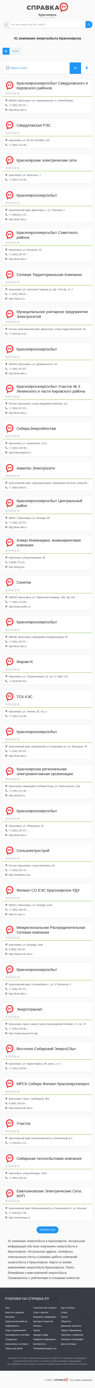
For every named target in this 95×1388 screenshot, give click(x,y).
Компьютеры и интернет (16, 1344)
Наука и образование (71, 1330)
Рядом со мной (18, 68)
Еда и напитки (68, 1308)
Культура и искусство (43, 1321)
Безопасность (39, 1344)
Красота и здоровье (14, 1312)
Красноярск (47, 15)
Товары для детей (13, 1348)
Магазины (10, 1317)
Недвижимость (12, 1326)
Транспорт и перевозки (72, 1335)
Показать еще (47, 1229)
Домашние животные (71, 1326)
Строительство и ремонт (45, 1308)
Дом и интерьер (68, 1344)
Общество (66, 1321)
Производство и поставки (17, 1335)
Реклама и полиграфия (72, 1339)
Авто (7, 1308)
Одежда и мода (40, 1335)
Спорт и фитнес (40, 1312)
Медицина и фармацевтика (46, 1317)
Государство (11, 1339)
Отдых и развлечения (15, 1330)
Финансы (37, 1326)
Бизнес (64, 1317)
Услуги (64, 1312)
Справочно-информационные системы (51, 1339)
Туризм (36, 1330)
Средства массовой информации (21, 1321)
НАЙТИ (89, 24)
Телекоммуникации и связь (46, 1348)
